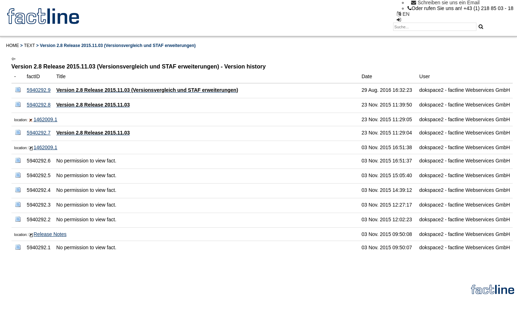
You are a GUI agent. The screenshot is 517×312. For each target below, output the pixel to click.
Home (12, 45)
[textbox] (434, 27)
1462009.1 (45, 119)
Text (29, 45)
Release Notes (49, 234)
